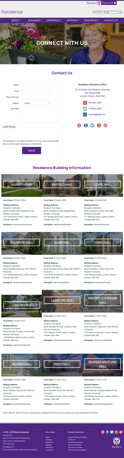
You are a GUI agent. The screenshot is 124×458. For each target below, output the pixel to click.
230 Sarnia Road (92, 93)
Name (16, 85)
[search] (105, 12)
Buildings (34, 20)
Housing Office (7, 435)
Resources (91, 20)
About (15, 20)
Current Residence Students (77, 437)
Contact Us (111, 20)
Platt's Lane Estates (74, 445)
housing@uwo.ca (97, 114)
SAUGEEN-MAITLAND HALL (102, 364)
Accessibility (33, 450)
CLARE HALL (102, 184)
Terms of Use (23, 450)
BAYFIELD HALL (62, 184)
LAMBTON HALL (62, 300)
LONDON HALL (21, 305)
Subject (16, 103)
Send (31, 150)
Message (15, 109)
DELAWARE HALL (21, 242)
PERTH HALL (62, 364)
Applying (72, 20)
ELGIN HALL (62, 242)
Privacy (5, 450)
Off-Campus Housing (75, 447)
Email (16, 91)
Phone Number (12, 97)
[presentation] (21, 135)
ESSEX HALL (102, 242)
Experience (53, 20)
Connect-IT (71, 440)
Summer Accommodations (77, 450)
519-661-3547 (95, 102)
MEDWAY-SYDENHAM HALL (102, 300)
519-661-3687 (95, 108)
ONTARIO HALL (22, 364)
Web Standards (13, 450)
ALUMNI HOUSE (21, 184)
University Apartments (75, 442)
